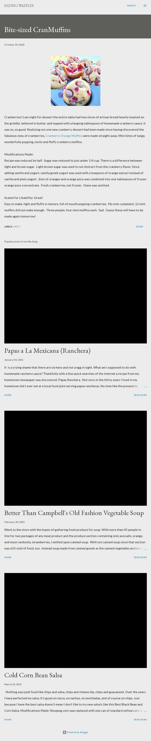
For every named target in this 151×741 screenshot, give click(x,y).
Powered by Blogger (75, 732)
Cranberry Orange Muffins (64, 135)
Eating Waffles (19, 5)
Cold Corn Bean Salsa (33, 674)
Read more (140, 395)
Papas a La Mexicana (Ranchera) (47, 350)
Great (16, 226)
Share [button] (139, 226)
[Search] (131, 5)
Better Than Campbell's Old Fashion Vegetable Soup (74, 512)
